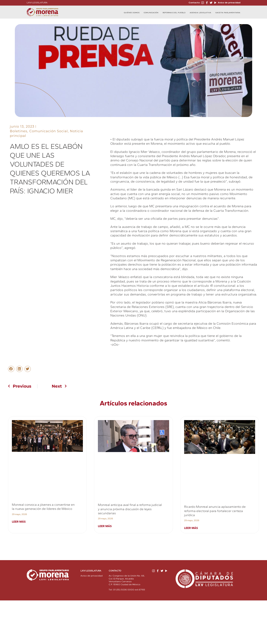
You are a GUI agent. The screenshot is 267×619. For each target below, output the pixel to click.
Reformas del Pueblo (174, 13)
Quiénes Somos (131, 13)
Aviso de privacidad (228, 2)
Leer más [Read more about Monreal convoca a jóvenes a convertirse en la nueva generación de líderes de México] (19, 521)
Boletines (18, 131)
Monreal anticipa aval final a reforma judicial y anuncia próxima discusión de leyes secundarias (130, 509)
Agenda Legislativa (200, 13)
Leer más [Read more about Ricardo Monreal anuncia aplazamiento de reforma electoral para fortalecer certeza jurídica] (191, 528)
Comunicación (151, 13)
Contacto (194, 2)
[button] (11, 369)
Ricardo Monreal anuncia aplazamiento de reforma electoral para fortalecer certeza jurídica (215, 511)
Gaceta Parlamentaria (227, 13)
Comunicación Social (48, 131)
